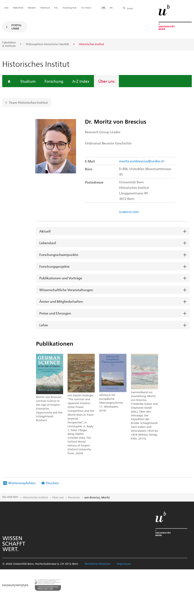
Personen (74, 497)
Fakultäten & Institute (9, 44)
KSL (56, 7)
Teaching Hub (69, 7)
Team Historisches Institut (28, 102)
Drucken (52, 483)
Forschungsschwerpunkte (58, 254)
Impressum (124, 563)
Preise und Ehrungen (55, 313)
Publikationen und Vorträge (60, 278)
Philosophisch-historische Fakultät (47, 44)
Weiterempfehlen (22, 483)
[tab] (113, 231)
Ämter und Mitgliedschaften (61, 301)
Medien (32, 7)
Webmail (45, 7)
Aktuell (45, 231)
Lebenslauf (47, 242)
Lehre (43, 325)
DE (103, 7)
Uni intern (86, 7)
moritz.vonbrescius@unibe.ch (141, 161)
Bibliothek (18, 7)
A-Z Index (81, 81)
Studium (28, 81)
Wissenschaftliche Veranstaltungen (66, 289)
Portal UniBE (16, 26)
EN (111, 7)
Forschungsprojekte (54, 266)
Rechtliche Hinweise (97, 563)
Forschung (53, 81)
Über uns (106, 81)
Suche (130, 8)
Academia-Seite (129, 212)
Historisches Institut (35, 497)
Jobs (6, 7)
